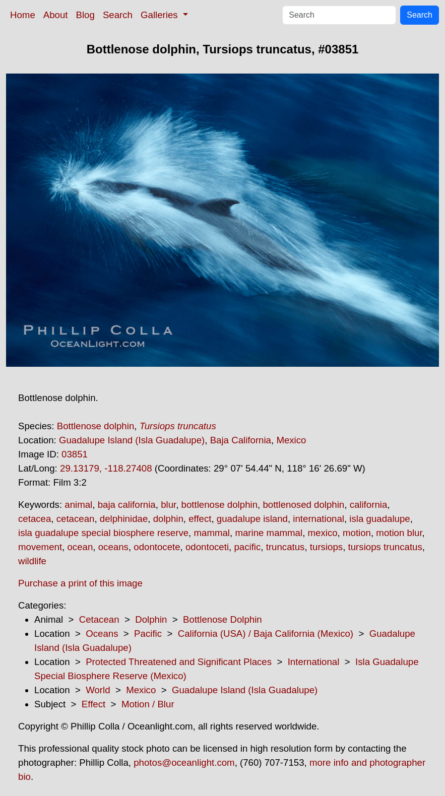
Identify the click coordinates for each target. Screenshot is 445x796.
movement (40, 547)
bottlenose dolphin (219, 504)
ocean (80, 547)
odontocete (157, 547)
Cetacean (99, 619)
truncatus (285, 547)
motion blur (399, 532)
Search (118, 15)
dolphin (168, 518)
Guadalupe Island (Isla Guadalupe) (132, 440)
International (314, 661)
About (55, 15)
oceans (113, 547)
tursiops (326, 547)
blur (168, 504)
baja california (127, 504)
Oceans (102, 633)
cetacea (34, 518)
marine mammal (268, 532)
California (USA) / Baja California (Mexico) (265, 633)
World (98, 690)
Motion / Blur (147, 704)
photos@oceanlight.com (184, 762)
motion (357, 532)
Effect (93, 704)
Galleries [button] (160, 15)
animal (78, 504)
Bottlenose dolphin (96, 426)
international (318, 518)
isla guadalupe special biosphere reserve (103, 532)
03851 (74, 454)
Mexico (291, 440)
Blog (85, 15)
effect (199, 518)
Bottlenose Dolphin (222, 619)
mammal (212, 532)
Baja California (240, 440)
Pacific (148, 633)
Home (22, 15)
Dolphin (151, 619)
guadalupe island (252, 518)
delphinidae (124, 518)
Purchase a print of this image (80, 583)
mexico (323, 532)
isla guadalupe (379, 518)
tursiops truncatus (385, 547)
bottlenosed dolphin (303, 504)
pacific (247, 547)
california (369, 504)
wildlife (32, 561)
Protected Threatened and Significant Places (179, 661)
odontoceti (207, 547)
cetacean (75, 518)
